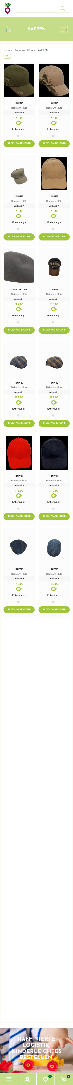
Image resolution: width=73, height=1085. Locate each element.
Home (6, 50)
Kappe (19, 103)
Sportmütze (19, 290)
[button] (9, 1079)
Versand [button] (18, 112)
